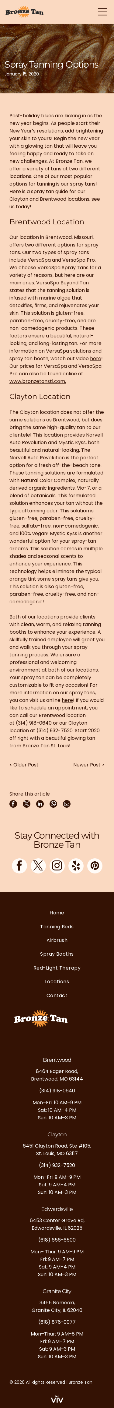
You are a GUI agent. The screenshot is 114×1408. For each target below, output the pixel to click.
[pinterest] (94, 866)
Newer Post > (89, 764)
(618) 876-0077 (57, 1322)
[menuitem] (57, 913)
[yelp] (76, 866)
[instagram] (57, 866)
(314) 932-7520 (54, 730)
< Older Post (24, 764)
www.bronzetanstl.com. (37, 381)
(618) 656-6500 (57, 1239)
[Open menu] (102, 11)
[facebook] (19, 866)
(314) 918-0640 (34, 722)
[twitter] (38, 866)
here (95, 358)
